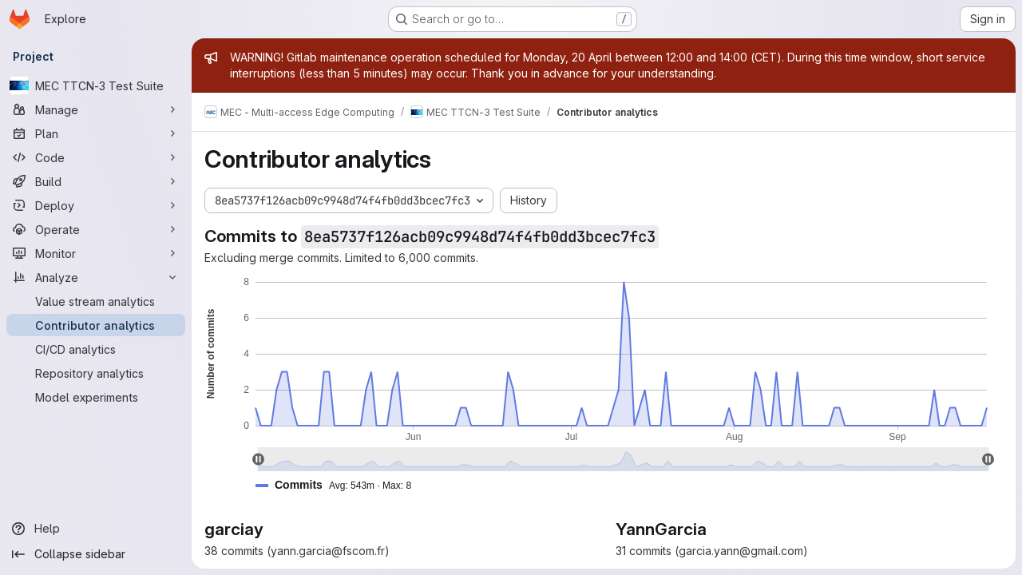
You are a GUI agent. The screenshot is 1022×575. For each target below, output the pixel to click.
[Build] (95, 181)
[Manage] (95, 109)
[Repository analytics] (95, 373)
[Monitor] (95, 253)
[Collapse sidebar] (95, 554)
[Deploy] (95, 205)
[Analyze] (95, 277)
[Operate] (95, 229)
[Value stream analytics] (95, 301)
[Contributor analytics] (95, 325)
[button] (340, 485)
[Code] (95, 157)
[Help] (95, 529)
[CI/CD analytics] (95, 349)
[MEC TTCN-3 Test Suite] (95, 85)
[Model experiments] (95, 397)
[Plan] (95, 133)
